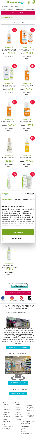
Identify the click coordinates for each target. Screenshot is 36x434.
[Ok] (34, 6)
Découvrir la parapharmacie (18, 347)
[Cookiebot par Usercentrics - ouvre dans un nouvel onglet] (25, 194)
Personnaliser (18, 238)
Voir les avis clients (18, 393)
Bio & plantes (10, 9)
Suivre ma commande (6, 412)
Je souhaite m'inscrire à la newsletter (18, 293)
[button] (29, 2)
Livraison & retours (18, 412)
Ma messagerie (6, 408)
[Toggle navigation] (2, 2)
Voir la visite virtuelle (18, 383)
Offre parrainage (6, 415)
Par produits (19, 9)
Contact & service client (19, 415)
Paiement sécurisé (18, 408)
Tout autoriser (18, 232)
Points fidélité (5, 418)
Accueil (3, 9)
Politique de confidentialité (7, 429)
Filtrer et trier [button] (18, 23)
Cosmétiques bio (29, 9)
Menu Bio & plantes (18, 13)
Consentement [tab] (7, 199)
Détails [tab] (17, 199)
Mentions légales (8, 426)
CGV (4, 425)
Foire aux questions (18, 418)
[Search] (16, 6)
